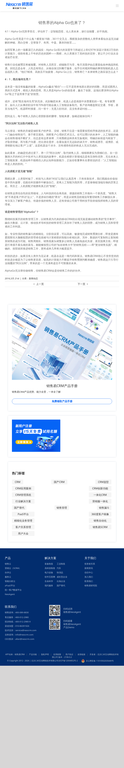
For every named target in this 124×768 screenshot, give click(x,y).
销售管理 (62, 507)
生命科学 (49, 581)
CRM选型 (103, 482)
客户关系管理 (23, 527)
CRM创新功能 (100, 488)
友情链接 (81, 654)
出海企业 (61, 581)
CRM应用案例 (23, 488)
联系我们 (88, 581)
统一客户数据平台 (13, 589)
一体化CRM (100, 495)
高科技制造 (50, 568)
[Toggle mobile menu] (117, 5)
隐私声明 (45, 654)
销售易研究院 (90, 585)
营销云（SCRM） (13, 568)
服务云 (8, 576)
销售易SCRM (100, 527)
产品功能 (33, 654)
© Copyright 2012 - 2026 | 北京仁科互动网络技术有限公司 (32, 660)
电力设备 (49, 572)
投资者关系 (89, 563)
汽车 (59, 568)
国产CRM (59, 482)
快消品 (60, 572)
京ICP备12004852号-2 (68, 660)
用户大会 (23, 533)
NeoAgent (10, 594)
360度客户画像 (100, 514)
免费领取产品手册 (62, 401)
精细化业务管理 (23, 520)
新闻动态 (33, 278)
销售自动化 (100, 520)
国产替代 (19, 507)
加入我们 (88, 576)
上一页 (40, 284)
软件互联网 (50, 576)
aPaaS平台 (10, 585)
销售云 (8, 563)
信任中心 (88, 572)
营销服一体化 (100, 501)
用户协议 (69, 654)
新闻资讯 (88, 568)
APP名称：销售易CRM (15, 654)
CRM (17, 482)
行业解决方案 (23, 501)
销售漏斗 (104, 507)
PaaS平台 (23, 514)
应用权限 (57, 654)
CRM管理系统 (23, 495)
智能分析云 (10, 581)
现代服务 (49, 585)
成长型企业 (62, 576)
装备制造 (49, 563)
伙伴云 (8, 572)
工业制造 (61, 563)
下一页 (81, 284)
